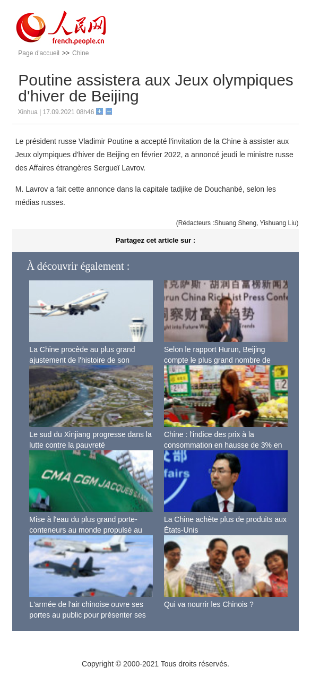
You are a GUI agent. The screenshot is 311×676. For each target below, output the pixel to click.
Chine (80, 53)
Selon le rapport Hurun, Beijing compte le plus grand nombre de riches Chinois (217, 359)
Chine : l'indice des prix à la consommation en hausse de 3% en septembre (223, 444)
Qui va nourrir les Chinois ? (209, 604)
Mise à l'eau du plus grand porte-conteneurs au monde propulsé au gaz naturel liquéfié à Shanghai (85, 529)
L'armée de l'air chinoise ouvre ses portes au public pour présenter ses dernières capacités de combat (87, 614)
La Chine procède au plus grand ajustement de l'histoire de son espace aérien (82, 359)
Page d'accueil (38, 53)
